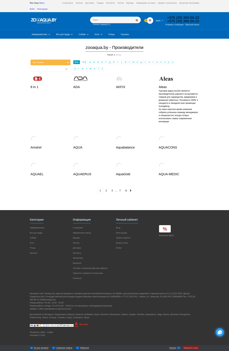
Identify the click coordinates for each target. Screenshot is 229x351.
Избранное (84, 348)
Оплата (79, 3)
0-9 (84, 62)
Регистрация (42, 9)
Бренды (130, 3)
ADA (76, 87)
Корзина (172, 348)
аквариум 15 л (105, 24)
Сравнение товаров (64, 348)
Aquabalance (125, 147)
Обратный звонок (192, 25)
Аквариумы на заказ (145, 3)
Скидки (100, 3)
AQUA (77, 147)
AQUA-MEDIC (169, 174)
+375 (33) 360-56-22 (183, 21)
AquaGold (123, 174)
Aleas (163, 87)
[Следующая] (130, 190)
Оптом (121, 3)
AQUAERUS (82, 174)
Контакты (110, 3)
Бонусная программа (189, 3)
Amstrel (36, 147)
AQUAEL (37, 174)
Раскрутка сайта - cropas (41, 332)
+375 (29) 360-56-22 (183, 18)
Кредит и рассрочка (167, 3)
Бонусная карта (166, 235)
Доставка (89, 3)
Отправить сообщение (174, 25)
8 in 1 (34, 87)
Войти (32, 9)
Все (77, 62)
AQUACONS (168, 147)
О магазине (67, 3)
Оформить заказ (191, 348)
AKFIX (120, 87)
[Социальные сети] (220, 332)
